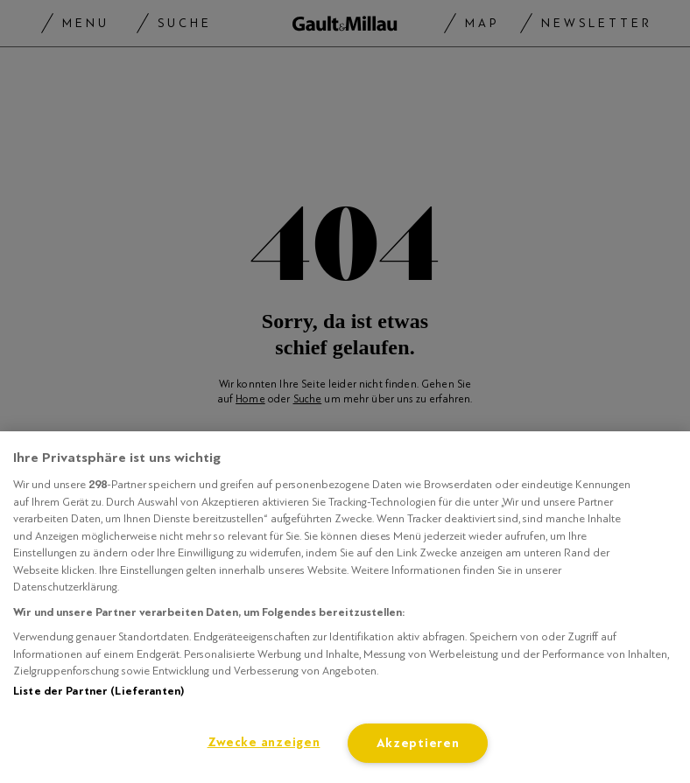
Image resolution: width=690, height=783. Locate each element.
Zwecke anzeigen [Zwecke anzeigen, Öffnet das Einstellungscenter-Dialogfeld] (264, 742)
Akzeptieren (418, 743)
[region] (345, 607)
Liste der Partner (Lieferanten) (98, 691)
